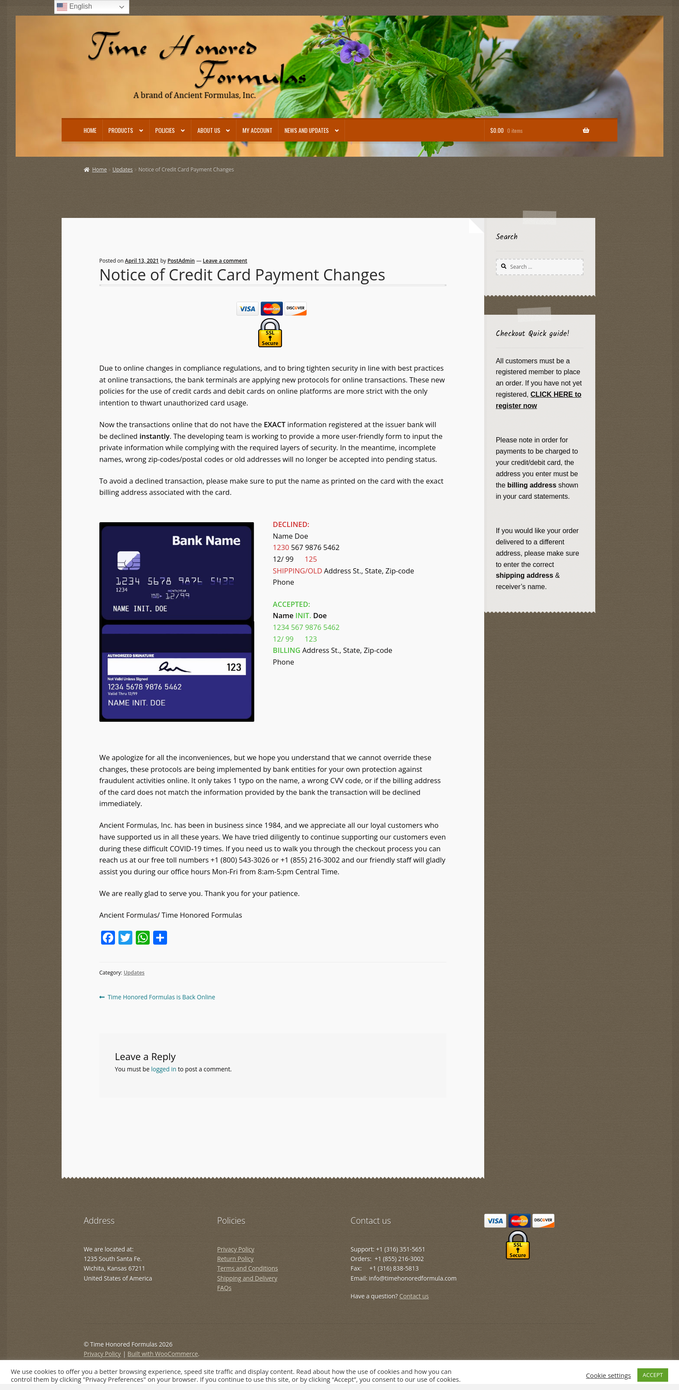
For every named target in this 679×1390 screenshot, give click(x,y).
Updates (122, 169)
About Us (208, 130)
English (74, 7)
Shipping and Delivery (247, 1278)
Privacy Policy (236, 1249)
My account (257, 130)
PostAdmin (181, 260)
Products (120, 130)
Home (90, 130)
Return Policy (235, 1259)
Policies (165, 130)
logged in (163, 1069)
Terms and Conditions (247, 1268)
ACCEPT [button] (653, 1375)
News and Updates (307, 130)
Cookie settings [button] (608, 1375)
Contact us (414, 1296)
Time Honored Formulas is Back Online (161, 997)
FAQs (224, 1288)
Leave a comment (225, 260)
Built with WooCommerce (163, 1354)
